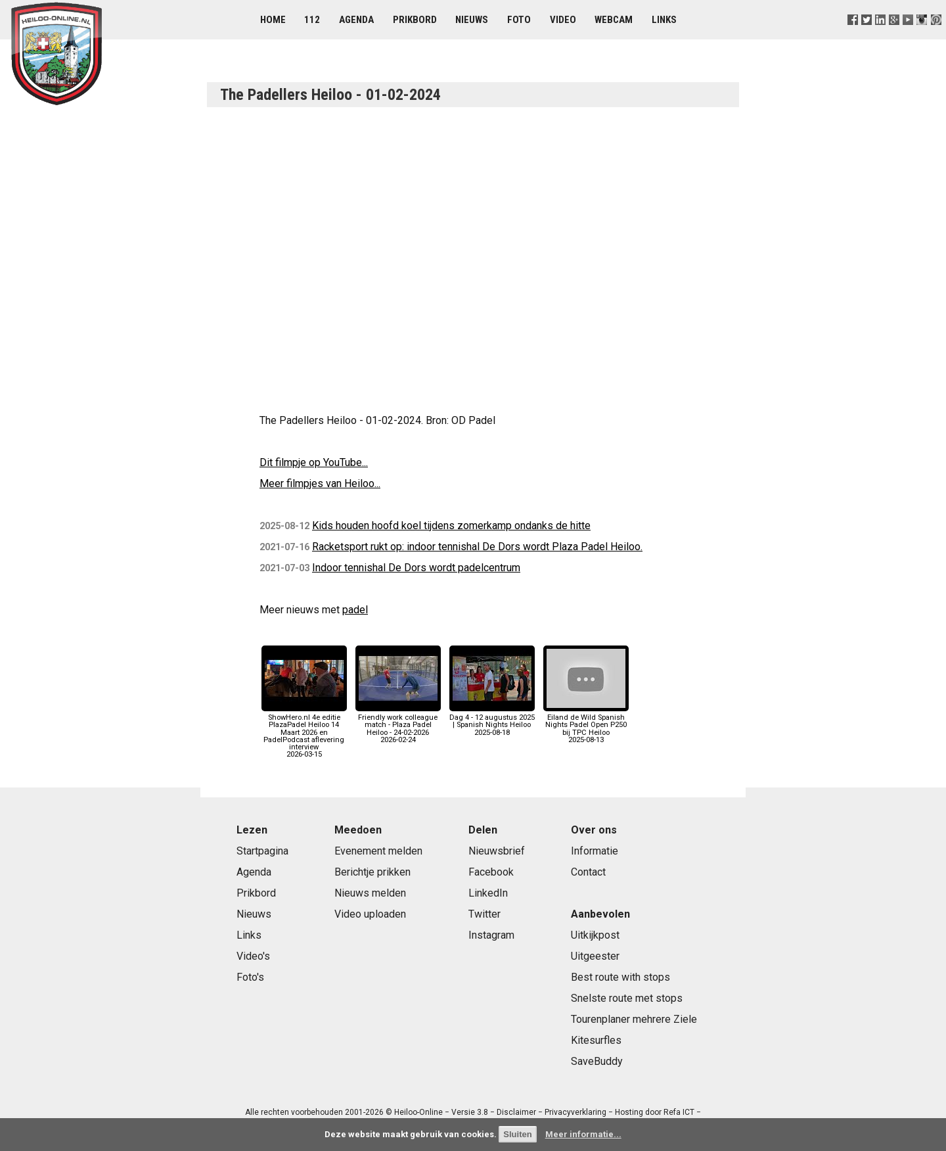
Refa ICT (679, 1112)
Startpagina (262, 851)
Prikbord (415, 20)
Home (273, 20)
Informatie (594, 851)
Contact (588, 872)
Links (664, 20)
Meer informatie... (583, 1134)
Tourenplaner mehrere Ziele (634, 1019)
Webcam (614, 20)
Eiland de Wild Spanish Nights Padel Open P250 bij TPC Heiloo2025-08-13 (586, 725)
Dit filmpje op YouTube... (313, 462)
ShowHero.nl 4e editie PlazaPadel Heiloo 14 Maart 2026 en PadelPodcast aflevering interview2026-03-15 (304, 732)
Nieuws (471, 20)
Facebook (491, 872)
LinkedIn (488, 893)
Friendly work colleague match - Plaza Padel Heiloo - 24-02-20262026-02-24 (398, 725)
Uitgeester (595, 956)
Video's (253, 956)
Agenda (356, 20)
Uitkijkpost (595, 935)
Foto (519, 20)
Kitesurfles (596, 1040)
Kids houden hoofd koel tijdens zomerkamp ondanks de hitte (451, 525)
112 (312, 20)
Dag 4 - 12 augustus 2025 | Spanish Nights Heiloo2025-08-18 (492, 721)
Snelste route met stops (627, 998)
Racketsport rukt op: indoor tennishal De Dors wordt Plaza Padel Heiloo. (477, 546)
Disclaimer (516, 1112)
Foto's (250, 977)
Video (563, 20)
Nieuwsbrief (496, 851)
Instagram (491, 935)
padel (355, 609)
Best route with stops (620, 977)
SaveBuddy (597, 1061)
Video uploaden (370, 914)
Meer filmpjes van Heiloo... (319, 483)
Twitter (484, 914)
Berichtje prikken (372, 872)
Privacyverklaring (575, 1112)
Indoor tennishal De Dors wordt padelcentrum (416, 567)
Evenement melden (378, 851)
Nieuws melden (370, 893)
